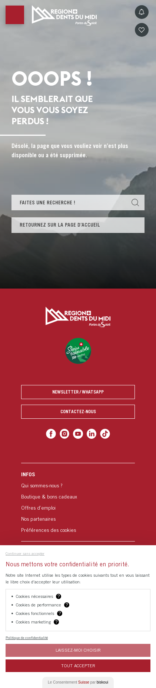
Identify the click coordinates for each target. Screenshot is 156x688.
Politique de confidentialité (27, 637)
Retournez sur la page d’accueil (60, 225)
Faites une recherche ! (47, 202)
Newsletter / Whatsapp (78, 392)
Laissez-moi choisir (78, 650)
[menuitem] (78, 502)
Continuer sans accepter (25, 553)
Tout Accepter (78, 665)
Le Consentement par (78, 682)
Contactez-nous (78, 411)
